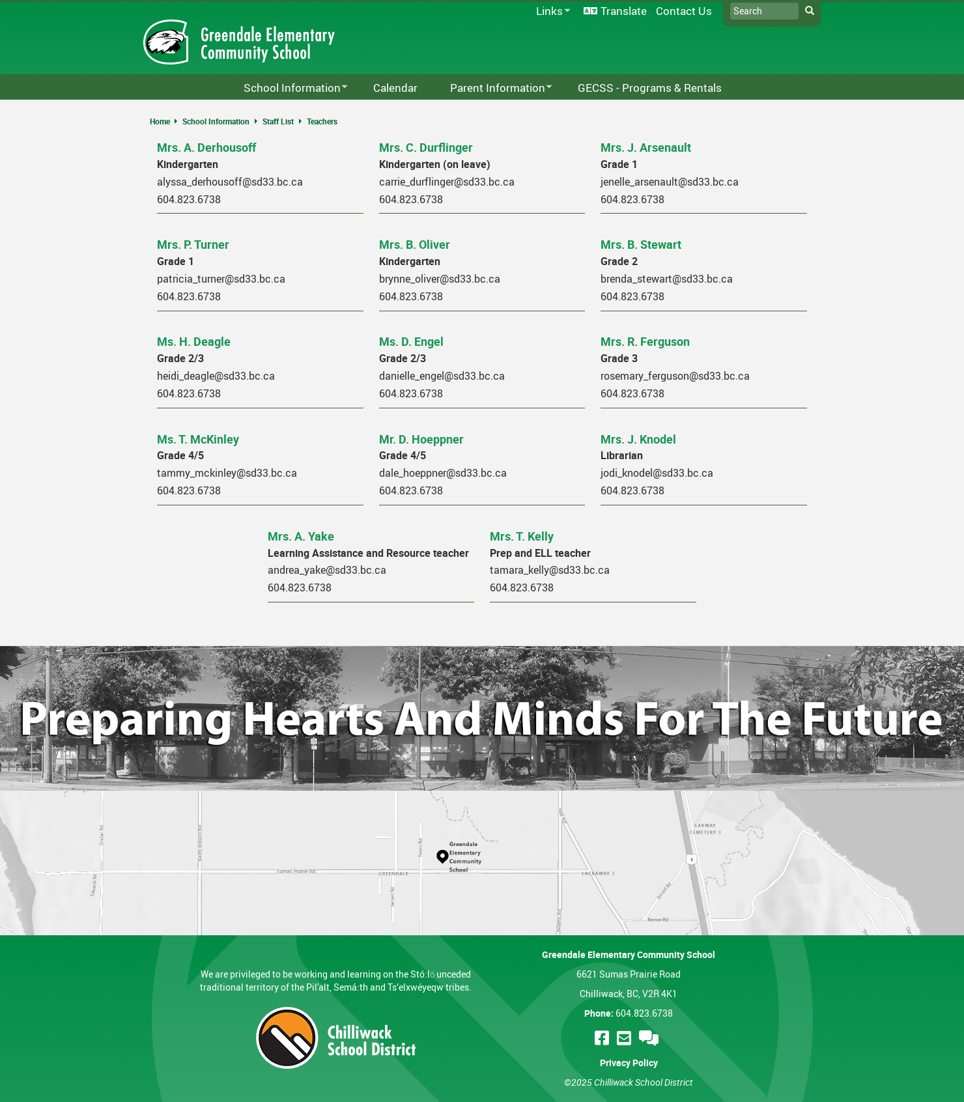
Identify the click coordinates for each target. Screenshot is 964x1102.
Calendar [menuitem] (395, 87)
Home (160, 121)
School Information (215, 121)
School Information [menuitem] (287, 88)
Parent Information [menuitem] (492, 88)
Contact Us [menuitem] (684, 10)
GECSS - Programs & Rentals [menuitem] (650, 87)
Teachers (322, 121)
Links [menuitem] (551, 11)
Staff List (278, 121)
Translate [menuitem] (624, 10)
